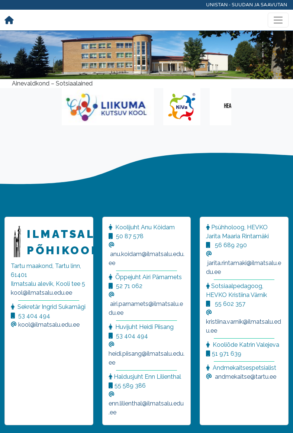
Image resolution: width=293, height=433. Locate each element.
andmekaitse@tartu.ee (245, 376)
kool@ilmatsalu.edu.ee (41, 292)
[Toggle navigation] (278, 20)
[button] (15, 418)
